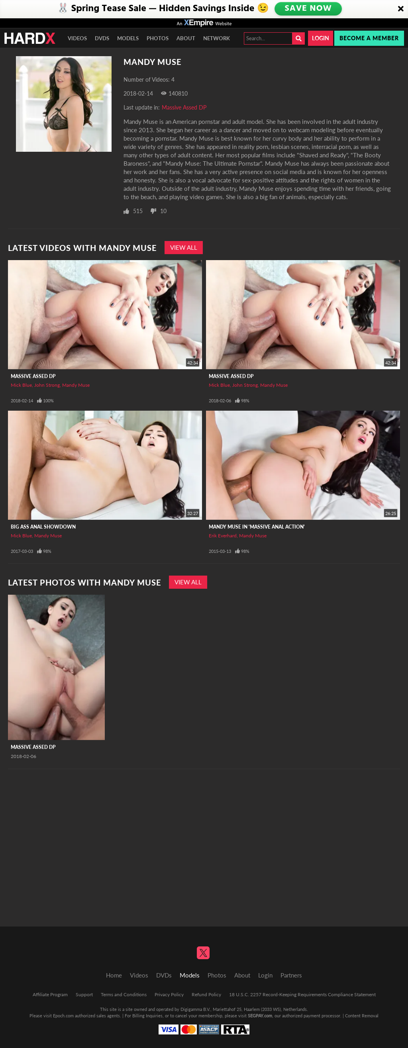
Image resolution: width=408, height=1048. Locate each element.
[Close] (401, 9)
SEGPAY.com (260, 1015)
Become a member (369, 38)
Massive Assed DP (184, 107)
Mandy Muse (76, 385)
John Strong (47, 385)
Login (320, 38)
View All (183, 247)
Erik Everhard (223, 536)
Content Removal (362, 1015)
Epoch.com (63, 1015)
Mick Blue (21, 385)
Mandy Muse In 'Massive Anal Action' (257, 527)
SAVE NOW (308, 9)
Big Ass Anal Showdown (43, 527)
